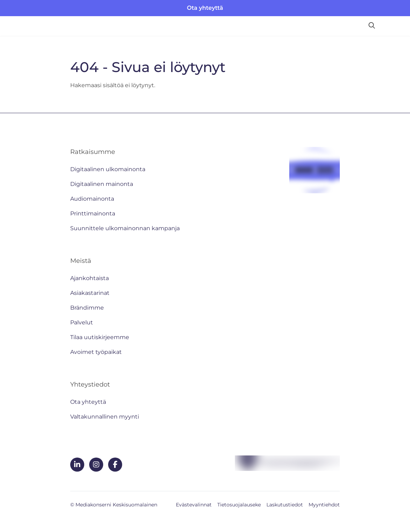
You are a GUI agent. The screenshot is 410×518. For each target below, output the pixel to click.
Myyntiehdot (324, 504)
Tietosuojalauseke (239, 504)
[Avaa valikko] (392, 26)
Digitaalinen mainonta (101, 184)
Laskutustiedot (284, 504)
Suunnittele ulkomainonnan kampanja (125, 228)
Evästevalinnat (194, 504)
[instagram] (96, 465)
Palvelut (81, 322)
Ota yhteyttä (205, 8)
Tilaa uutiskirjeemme (99, 337)
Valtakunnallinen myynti (104, 416)
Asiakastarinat (90, 293)
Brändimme (87, 307)
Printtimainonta (92, 213)
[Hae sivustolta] (372, 26)
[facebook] (115, 465)
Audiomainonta (92, 198)
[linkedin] (77, 465)
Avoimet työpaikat (96, 352)
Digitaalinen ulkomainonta (107, 169)
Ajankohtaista (89, 278)
